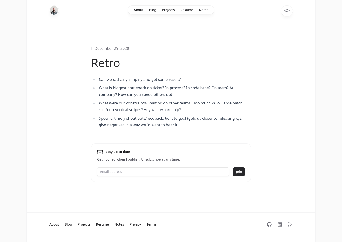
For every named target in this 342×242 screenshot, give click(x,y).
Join (239, 171)
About (138, 10)
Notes (203, 10)
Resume (186, 10)
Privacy (135, 224)
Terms (152, 224)
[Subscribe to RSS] (290, 224)
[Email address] (163, 171)
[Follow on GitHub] (269, 224)
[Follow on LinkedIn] (279, 224)
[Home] (54, 10)
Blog (152, 10)
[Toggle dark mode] (287, 11)
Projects (168, 10)
